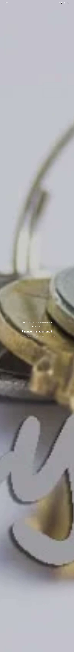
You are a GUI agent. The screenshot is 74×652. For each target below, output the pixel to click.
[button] (68, 3)
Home (23, 322)
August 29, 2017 (40, 336)
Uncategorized (37, 326)
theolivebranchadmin (25, 336)
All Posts (31, 322)
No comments (51, 336)
